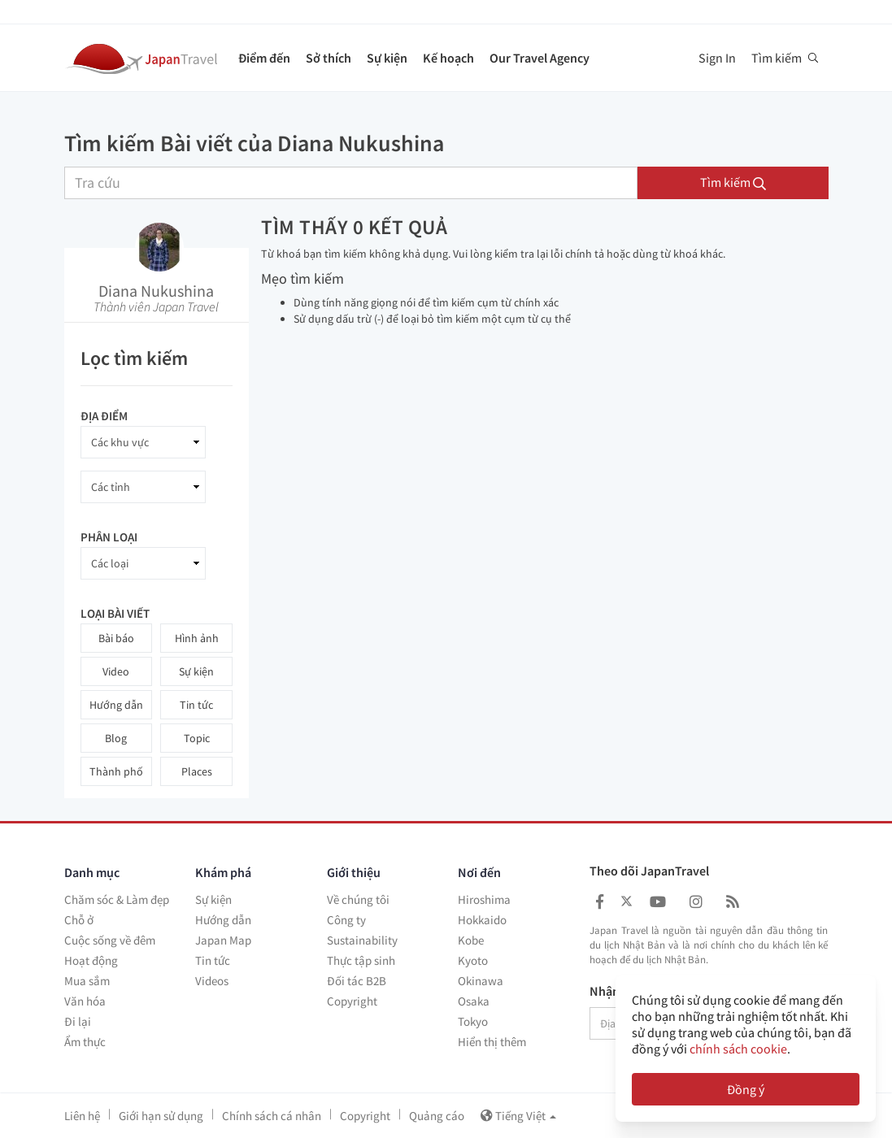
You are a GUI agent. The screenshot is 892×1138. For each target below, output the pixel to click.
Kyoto (473, 960)
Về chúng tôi (358, 899)
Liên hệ (82, 1115)
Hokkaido (482, 919)
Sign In (717, 58)
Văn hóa (85, 1001)
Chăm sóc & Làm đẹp (116, 899)
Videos (211, 980)
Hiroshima (484, 899)
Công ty (346, 919)
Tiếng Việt (518, 1115)
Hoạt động (91, 960)
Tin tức (196, 704)
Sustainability (362, 940)
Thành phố (116, 771)
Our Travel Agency (540, 58)
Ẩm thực (85, 1041)
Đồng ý (745, 1089)
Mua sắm (87, 980)
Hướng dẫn (116, 704)
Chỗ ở (79, 919)
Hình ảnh (197, 638)
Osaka (474, 1001)
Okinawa (480, 980)
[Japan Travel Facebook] (600, 902)
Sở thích (328, 58)
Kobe (471, 940)
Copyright (352, 1001)
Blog (116, 738)
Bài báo (116, 638)
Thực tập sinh (361, 960)
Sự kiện (387, 58)
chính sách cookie (738, 1048)
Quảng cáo (436, 1115)
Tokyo (473, 1021)
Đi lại (77, 1021)
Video (115, 671)
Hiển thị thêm (492, 1041)
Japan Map (223, 940)
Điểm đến (264, 58)
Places (196, 771)
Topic (197, 738)
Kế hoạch (448, 58)
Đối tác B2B (356, 980)
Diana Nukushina (156, 290)
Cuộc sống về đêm (109, 940)
